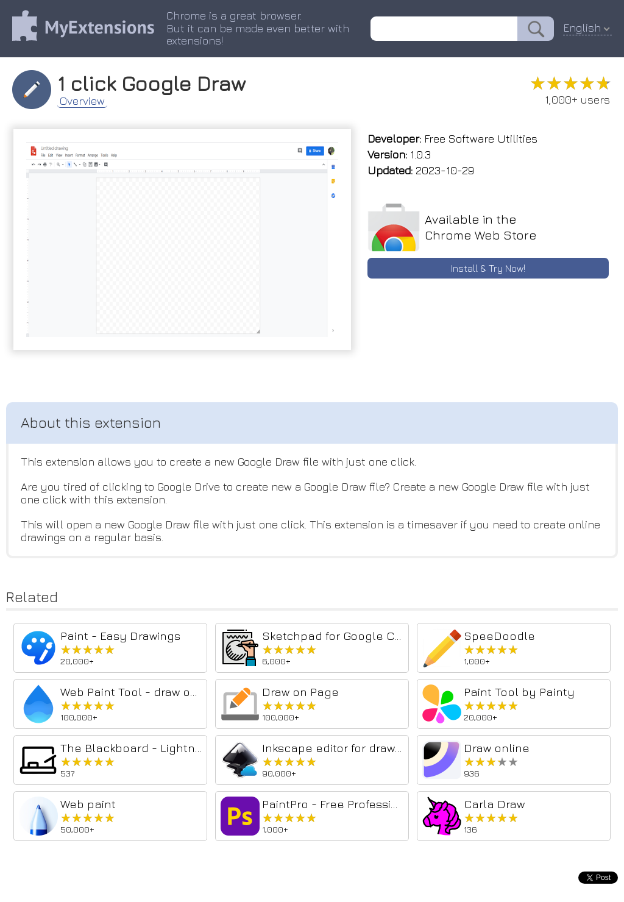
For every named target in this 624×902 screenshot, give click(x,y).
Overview (82, 101)
